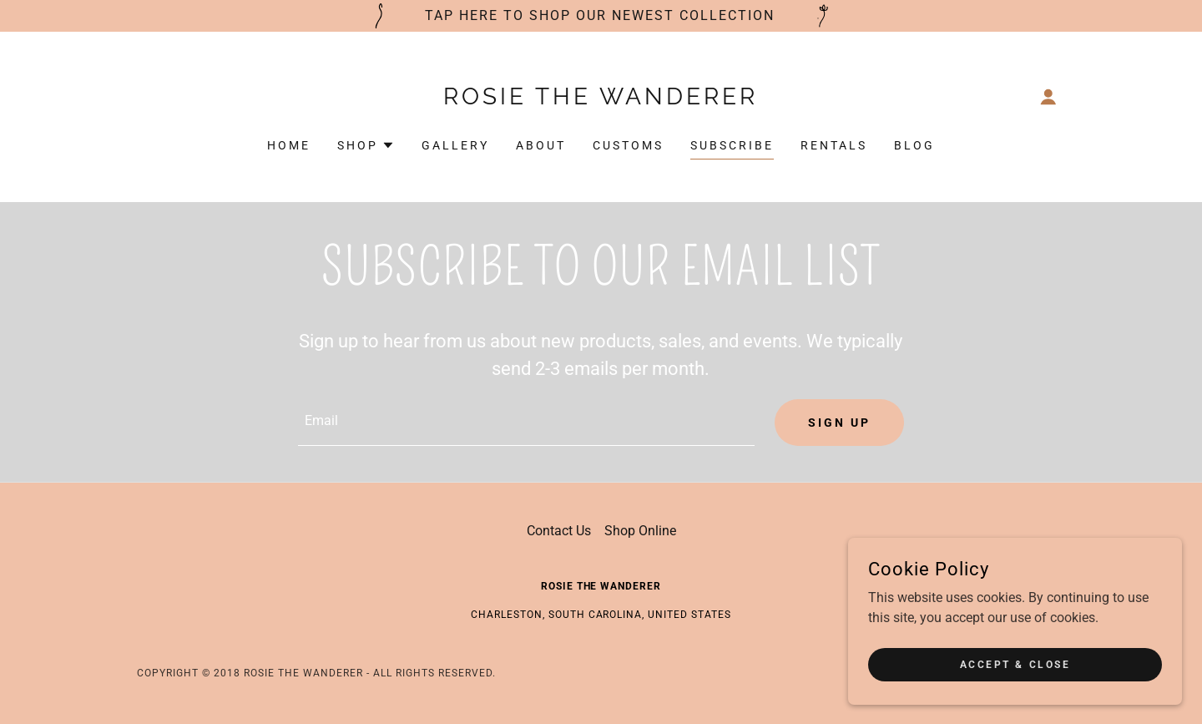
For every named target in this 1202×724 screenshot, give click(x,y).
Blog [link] (914, 145)
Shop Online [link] (640, 531)
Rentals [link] (833, 145)
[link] (601, 100)
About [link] (541, 145)
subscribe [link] (732, 145)
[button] (1048, 97)
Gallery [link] (455, 145)
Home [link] (289, 145)
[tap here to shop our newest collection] (601, 15)
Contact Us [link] (559, 531)
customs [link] (628, 145)
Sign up (839, 422)
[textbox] (526, 422)
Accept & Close (1015, 664)
